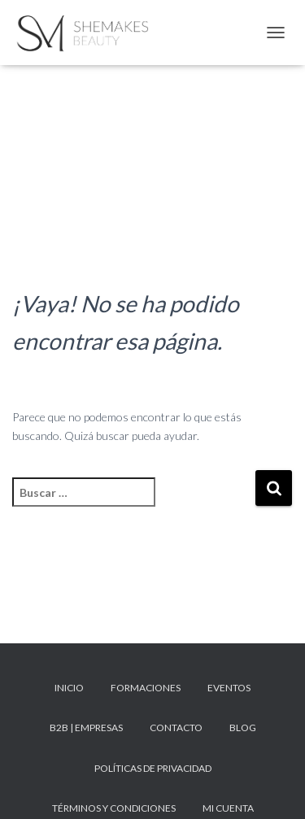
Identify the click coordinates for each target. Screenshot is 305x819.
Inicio (69, 688)
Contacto (176, 727)
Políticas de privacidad (152, 768)
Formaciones (146, 688)
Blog (242, 727)
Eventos (229, 688)
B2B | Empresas (86, 727)
